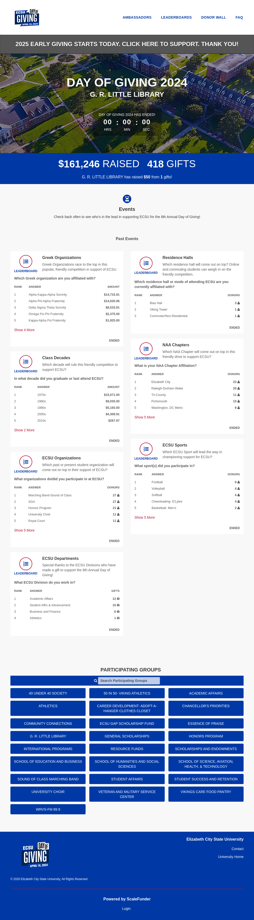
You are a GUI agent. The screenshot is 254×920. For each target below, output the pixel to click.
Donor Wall (213, 17)
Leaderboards (176, 17)
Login (126, 909)
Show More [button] (24, 330)
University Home (231, 857)
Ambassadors (137, 17)
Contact (238, 849)
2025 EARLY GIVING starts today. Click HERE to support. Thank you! (127, 44)
